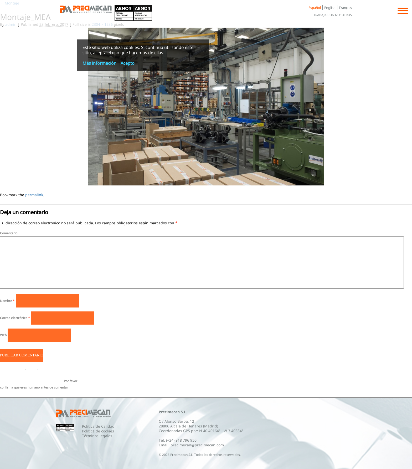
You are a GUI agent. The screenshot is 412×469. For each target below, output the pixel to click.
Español (314, 7)
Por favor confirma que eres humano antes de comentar (38, 379)
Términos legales (97, 435)
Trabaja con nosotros (332, 15)
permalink (34, 194)
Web (3, 335)
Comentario (8, 233)
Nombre (7, 301)
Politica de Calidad (98, 426)
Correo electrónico (15, 318)
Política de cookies (98, 430)
